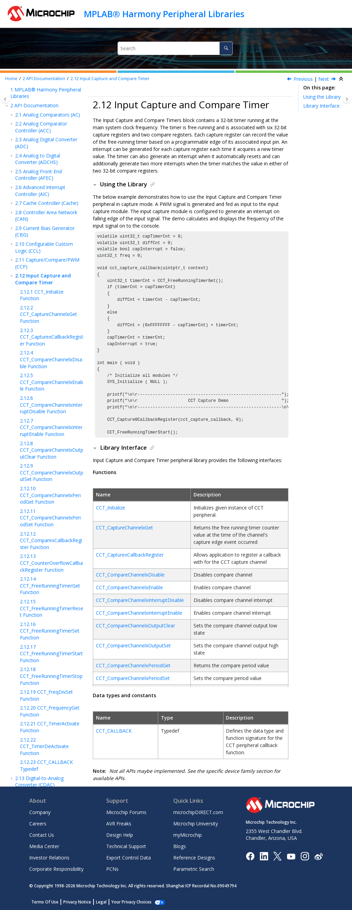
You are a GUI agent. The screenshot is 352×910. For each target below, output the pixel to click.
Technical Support (126, 846)
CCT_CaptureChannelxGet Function (48, 202)
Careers (37, 823)
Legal (101, 902)
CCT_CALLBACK (114, 730)
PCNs (112, 869)
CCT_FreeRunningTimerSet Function (49, 519)
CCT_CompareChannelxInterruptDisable (140, 600)
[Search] (226, 48)
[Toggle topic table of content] (346, 99)
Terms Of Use (44, 902)
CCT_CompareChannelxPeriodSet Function (50, 406)
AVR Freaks (118, 823)
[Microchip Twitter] (277, 856)
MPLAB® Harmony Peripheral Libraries (164, 14)
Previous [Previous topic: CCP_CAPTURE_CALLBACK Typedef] (303, 79)
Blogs (179, 846)
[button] (12, 91)
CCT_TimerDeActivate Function (44, 635)
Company (40, 812)
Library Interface (321, 105)
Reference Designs (194, 857)
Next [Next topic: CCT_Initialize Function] (323, 79)
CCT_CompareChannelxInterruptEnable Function (51, 316)
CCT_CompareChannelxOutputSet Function (51, 361)
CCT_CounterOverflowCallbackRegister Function (51, 451)
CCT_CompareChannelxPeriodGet (133, 665)
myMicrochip (187, 835)
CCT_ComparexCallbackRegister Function (51, 429)
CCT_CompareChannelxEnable (129, 587)
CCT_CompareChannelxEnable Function (51, 270)
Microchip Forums (126, 812)
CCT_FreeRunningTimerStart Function (51, 542)
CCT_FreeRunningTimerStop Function (51, 564)
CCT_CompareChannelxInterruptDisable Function (51, 293)
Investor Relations (49, 857)
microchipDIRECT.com (198, 812)
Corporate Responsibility (56, 869)
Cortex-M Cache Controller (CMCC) (38, 710)
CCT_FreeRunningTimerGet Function (50, 474)
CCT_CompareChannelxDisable (130, 574)
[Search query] (175, 48)
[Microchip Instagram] (304, 856)
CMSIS (27, 748)
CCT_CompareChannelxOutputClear (135, 625)
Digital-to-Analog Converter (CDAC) (39, 670)
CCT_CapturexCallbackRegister (130, 554)
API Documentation (44, 78)
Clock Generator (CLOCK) (48, 698)
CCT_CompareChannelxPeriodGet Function (50, 383)
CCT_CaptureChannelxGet (124, 527)
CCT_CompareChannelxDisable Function (51, 247)
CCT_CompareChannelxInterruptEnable (139, 613)
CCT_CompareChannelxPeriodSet (133, 678)
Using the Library (322, 97)
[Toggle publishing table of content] (5, 99)
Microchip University (195, 823)
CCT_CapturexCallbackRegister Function (51, 225)
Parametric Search (193, 869)
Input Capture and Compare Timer (110, 78)
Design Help (119, 835)
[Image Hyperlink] (291, 856)
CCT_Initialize (110, 507)
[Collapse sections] (341, 79)
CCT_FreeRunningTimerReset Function (51, 496)
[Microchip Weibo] (318, 856)
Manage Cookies (127, 902)
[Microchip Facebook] (250, 856)
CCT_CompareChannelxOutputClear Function (51, 338)
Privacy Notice (77, 902)
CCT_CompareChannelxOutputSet (133, 645)
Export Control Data (128, 857)
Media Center (44, 846)
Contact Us (41, 835)
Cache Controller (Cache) (46, 91)
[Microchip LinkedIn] (264, 856)
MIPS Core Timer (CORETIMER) (39, 760)
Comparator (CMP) (41, 723)
